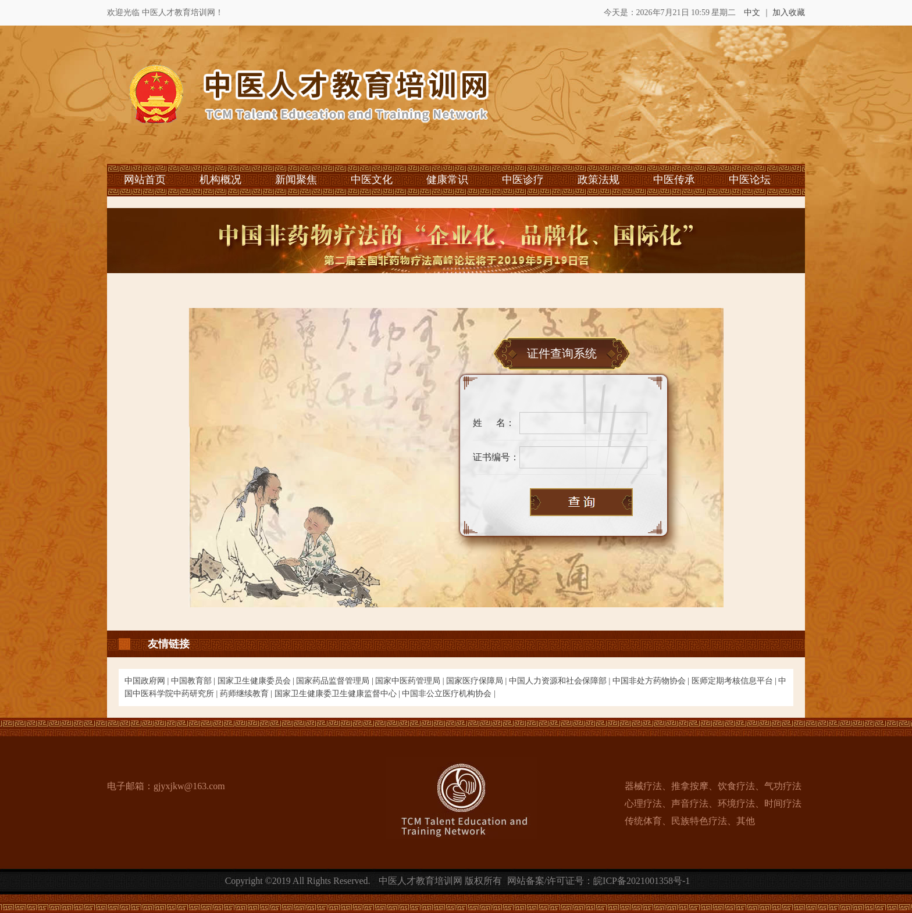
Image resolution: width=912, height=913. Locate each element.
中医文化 (372, 179)
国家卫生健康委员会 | (257, 680)
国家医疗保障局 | (477, 680)
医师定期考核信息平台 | (735, 680)
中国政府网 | (147, 680)
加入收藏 (788, 12)
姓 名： (494, 423)
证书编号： (496, 457)
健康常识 (447, 179)
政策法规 (598, 179)
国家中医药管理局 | (410, 680)
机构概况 (220, 179)
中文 (752, 12)
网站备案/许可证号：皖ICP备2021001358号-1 (598, 881)
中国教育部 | (194, 680)
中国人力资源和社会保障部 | (560, 680)
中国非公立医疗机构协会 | (448, 693)
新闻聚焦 (296, 179)
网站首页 (145, 179)
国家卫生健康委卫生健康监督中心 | (338, 693)
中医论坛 (750, 179)
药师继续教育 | (247, 693)
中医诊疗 (523, 179)
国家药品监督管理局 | (335, 680)
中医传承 (674, 179)
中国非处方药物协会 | (652, 680)
